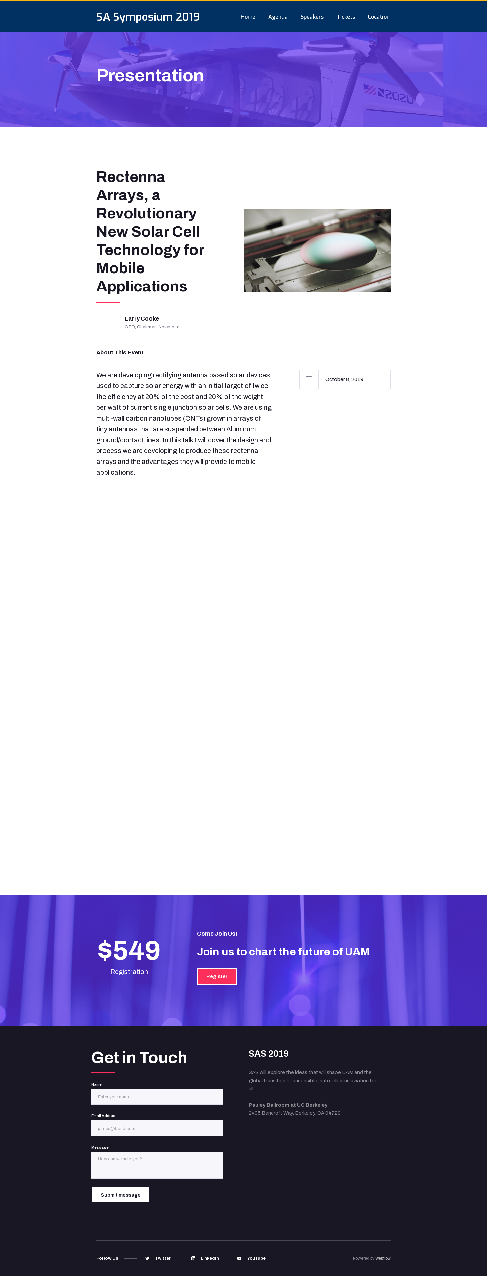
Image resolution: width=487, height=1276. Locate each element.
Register (216, 976)
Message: (100, 1147)
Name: (97, 1084)
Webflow (383, 1258)
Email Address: (105, 1116)
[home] (148, 16)
